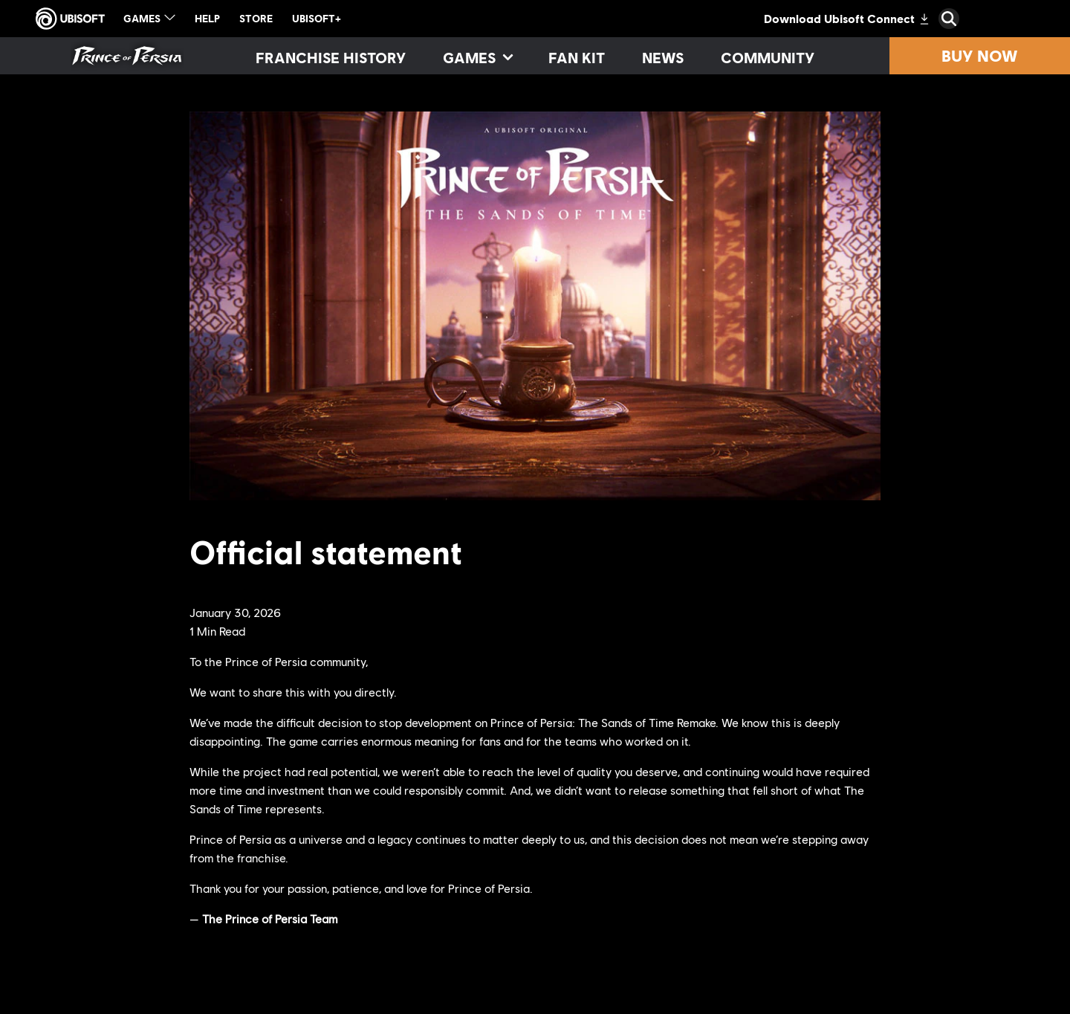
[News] (663, 57)
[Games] (477, 57)
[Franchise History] (330, 57)
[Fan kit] (576, 57)
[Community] (767, 57)
